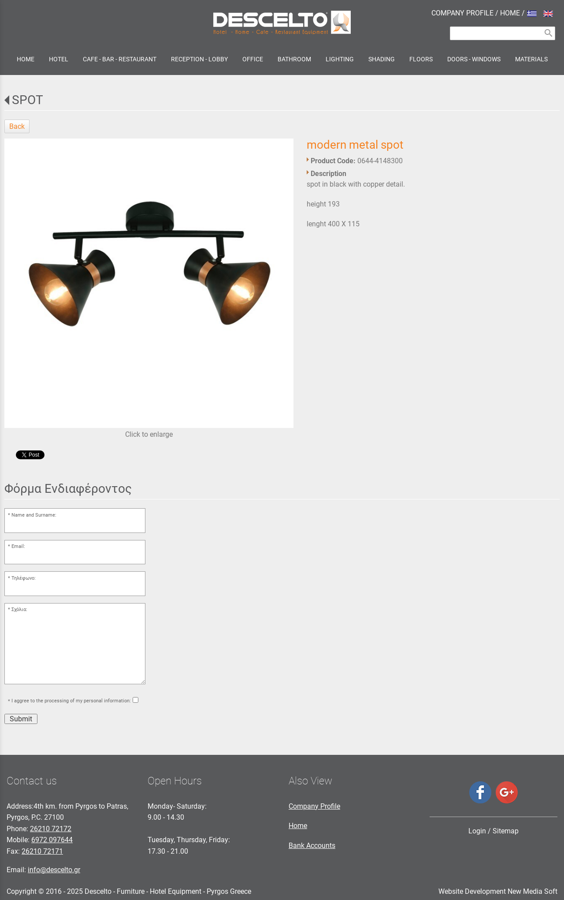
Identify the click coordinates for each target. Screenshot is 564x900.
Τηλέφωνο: (23, 578)
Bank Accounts (312, 845)
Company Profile (314, 806)
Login (477, 831)
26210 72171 (42, 851)
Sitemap (506, 831)
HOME (510, 13)
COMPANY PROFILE (462, 13)
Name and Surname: (33, 515)
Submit (21, 719)
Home (298, 825)
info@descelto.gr (54, 870)
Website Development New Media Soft (497, 891)
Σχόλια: (19, 609)
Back (17, 126)
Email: (18, 546)
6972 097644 (52, 840)
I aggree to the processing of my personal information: (71, 701)
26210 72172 (50, 829)
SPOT (27, 100)
